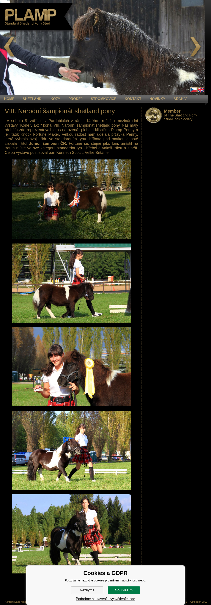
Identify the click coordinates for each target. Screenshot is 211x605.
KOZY (55, 99)
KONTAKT (133, 99)
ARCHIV (180, 99)
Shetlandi (33, 99)
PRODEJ (75, 99)
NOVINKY (157, 99)
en (200, 89)
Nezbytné (87, 590)
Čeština (193, 89)
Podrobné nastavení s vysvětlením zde (105, 599)
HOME (9, 99)
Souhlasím (124, 590)
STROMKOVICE (104, 99)
